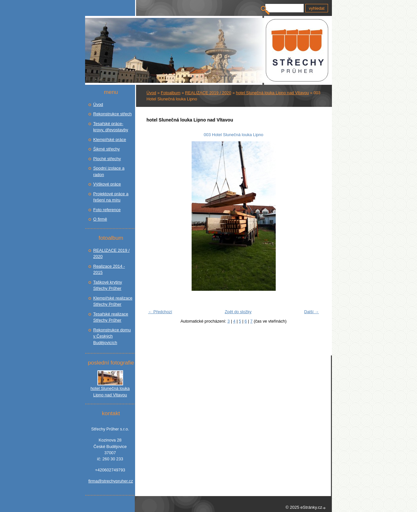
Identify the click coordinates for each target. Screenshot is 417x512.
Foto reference (107, 209)
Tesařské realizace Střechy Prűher (110, 317)
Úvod (151, 92)
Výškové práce (107, 184)
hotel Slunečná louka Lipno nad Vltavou (272, 92)
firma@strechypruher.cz (110, 481)
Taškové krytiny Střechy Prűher (107, 285)
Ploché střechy (107, 158)
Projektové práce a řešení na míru (110, 197)
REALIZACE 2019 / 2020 (208, 92)
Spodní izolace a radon (108, 171)
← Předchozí (160, 311)
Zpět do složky (238, 311)
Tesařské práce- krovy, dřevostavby (110, 127)
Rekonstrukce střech (112, 113)
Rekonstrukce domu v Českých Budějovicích (112, 336)
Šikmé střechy (106, 149)
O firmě (100, 219)
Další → (311, 311)
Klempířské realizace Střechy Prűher (113, 301)
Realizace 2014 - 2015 (109, 269)
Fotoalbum (170, 92)
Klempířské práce (109, 139)
